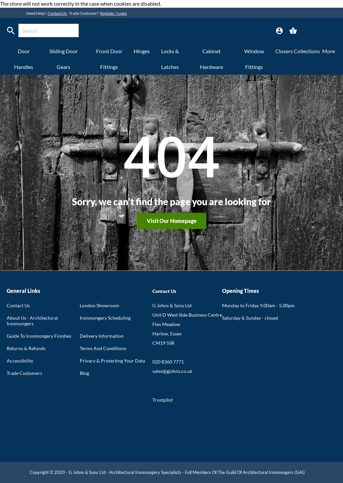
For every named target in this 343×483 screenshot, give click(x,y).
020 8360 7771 (168, 362)
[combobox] (48, 30)
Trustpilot (162, 400)
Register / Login (113, 13)
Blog (84, 373)
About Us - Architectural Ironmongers (32, 320)
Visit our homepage (172, 221)
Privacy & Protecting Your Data (112, 361)
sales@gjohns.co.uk (172, 371)
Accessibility (20, 361)
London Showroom (99, 305)
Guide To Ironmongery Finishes (39, 336)
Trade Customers (24, 373)
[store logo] (155, 31)
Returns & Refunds (26, 348)
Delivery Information (102, 336)
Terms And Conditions (103, 348)
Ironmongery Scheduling (105, 318)
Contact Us (57, 13)
